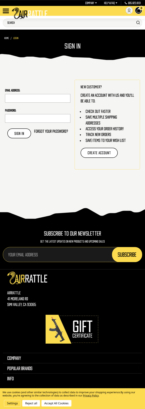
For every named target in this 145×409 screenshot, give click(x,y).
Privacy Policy (91, 395)
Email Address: (12, 90)
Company (91, 3)
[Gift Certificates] (72, 329)
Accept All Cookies (56, 403)
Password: (10, 110)
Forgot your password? (51, 131)
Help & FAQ (110, 3)
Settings (12, 403)
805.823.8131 (133, 3)
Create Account (99, 153)
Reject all (31, 403)
